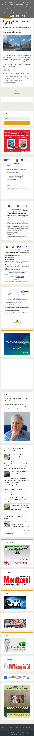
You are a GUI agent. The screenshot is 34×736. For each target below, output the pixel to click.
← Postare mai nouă (8, 91)
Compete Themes (14, 732)
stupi (26, 78)
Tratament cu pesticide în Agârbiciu (16, 22)
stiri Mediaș (17, 78)
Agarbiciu (9, 74)
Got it (22, 16)
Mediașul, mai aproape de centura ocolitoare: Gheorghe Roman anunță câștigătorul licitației (20, 507)
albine (17, 74)
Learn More (14, 16)
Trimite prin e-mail (10, 83)
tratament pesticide (13, 80)
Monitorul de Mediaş (24, 728)
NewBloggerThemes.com (17, 734)
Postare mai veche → (25, 91)
